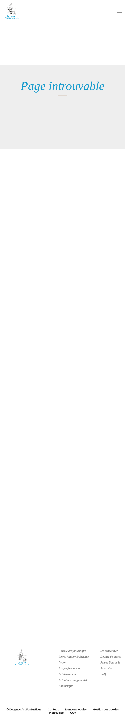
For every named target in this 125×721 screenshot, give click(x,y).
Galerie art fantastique (72, 650)
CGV (73, 713)
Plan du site (56, 713)
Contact (53, 709)
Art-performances (69, 668)
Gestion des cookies (106, 709)
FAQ (103, 674)
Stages (104, 662)
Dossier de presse (110, 656)
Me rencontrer (109, 650)
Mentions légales (76, 709)
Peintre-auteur (67, 674)
